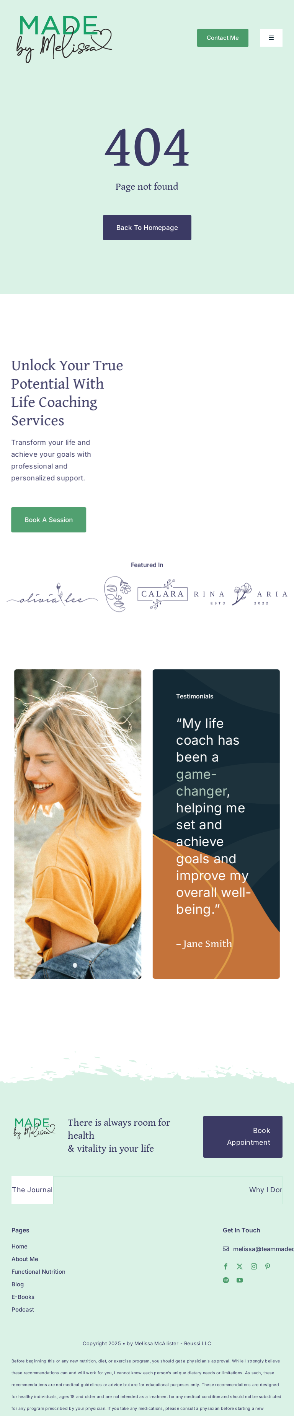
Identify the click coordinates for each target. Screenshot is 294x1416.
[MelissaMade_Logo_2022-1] (63, 13)
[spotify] (226, 1280)
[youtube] (240, 1280)
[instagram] (254, 1266)
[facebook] (226, 1266)
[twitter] (240, 1266)
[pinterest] (268, 1266)
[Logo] (52, 588)
